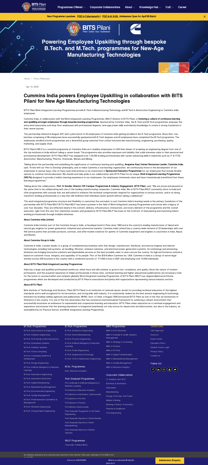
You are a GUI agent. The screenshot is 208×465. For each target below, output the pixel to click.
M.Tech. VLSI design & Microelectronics (41, 339)
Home (27, 79)
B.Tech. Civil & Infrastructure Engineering (83, 359)
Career (182, 7)
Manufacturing (112, 392)
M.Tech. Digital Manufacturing (37, 383)
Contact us (155, 356)
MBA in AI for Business (116, 331)
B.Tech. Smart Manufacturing (77, 335)
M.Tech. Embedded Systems (36, 343)
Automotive (111, 388)
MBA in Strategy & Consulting (119, 342)
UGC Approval (157, 331)
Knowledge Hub (148, 7)
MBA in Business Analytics (118, 367)
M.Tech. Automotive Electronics (37, 379)
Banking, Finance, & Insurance (119, 405)
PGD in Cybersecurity (88, 17)
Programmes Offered (69, 7)
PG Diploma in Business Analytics (80, 390)
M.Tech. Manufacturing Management (40, 387)
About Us (155, 335)
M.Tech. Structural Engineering (37, 407)
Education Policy (158, 343)
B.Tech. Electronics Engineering (79, 331)
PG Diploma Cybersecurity (77, 407)
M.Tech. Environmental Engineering (39, 391)
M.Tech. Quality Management (37, 396)
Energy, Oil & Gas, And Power (119, 396)
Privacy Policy (157, 352)
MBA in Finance (113, 346)
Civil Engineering (113, 413)
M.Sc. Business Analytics (76, 371)
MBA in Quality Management (119, 363)
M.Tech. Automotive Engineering (38, 375)
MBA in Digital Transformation (119, 355)
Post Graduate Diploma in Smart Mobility (83, 419)
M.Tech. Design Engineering (36, 363)
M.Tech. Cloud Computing (35, 352)
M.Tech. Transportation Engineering (39, 411)
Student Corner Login (160, 348)
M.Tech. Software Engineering (37, 335)
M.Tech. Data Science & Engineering (40, 331)
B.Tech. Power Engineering (77, 351)
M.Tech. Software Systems (35, 348)
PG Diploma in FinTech (75, 399)
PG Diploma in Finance (75, 403)
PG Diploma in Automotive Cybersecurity (83, 395)
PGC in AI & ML (110, 17)
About (128, 7)
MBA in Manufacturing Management (122, 359)
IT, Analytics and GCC (116, 380)
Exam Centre (156, 339)
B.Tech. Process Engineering (77, 339)
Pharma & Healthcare (115, 409)
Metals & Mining (113, 401)
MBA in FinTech (113, 351)
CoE (168, 7)
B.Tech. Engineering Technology (79, 355)
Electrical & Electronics (116, 384)
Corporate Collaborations (105, 7)
